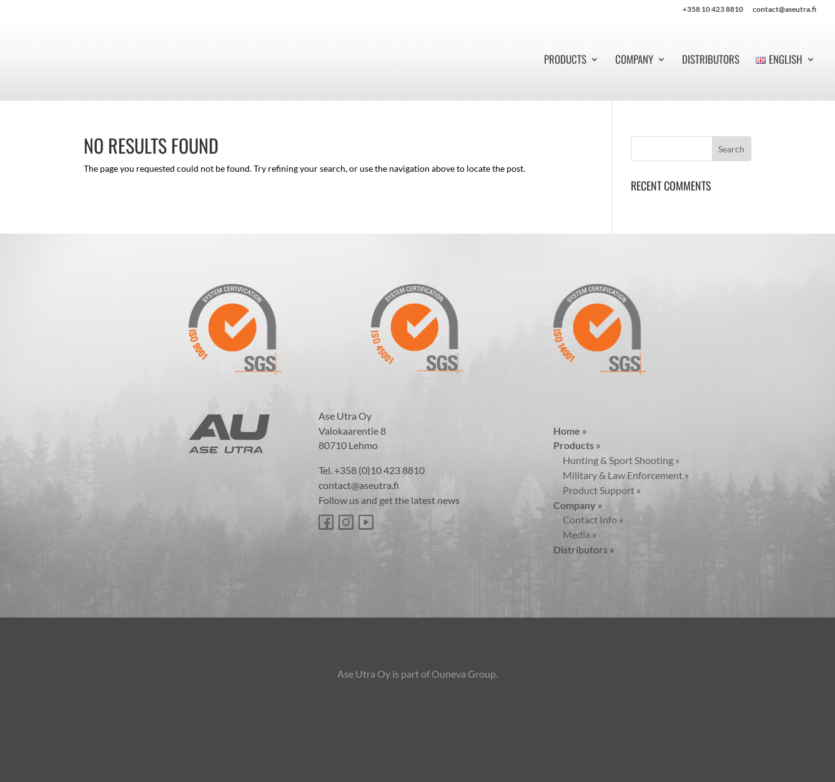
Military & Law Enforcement (621, 475)
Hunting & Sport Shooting (616, 460)
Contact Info (588, 519)
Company (634, 61)
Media (574, 534)
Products (565, 61)
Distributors (710, 61)
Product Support (597, 490)
